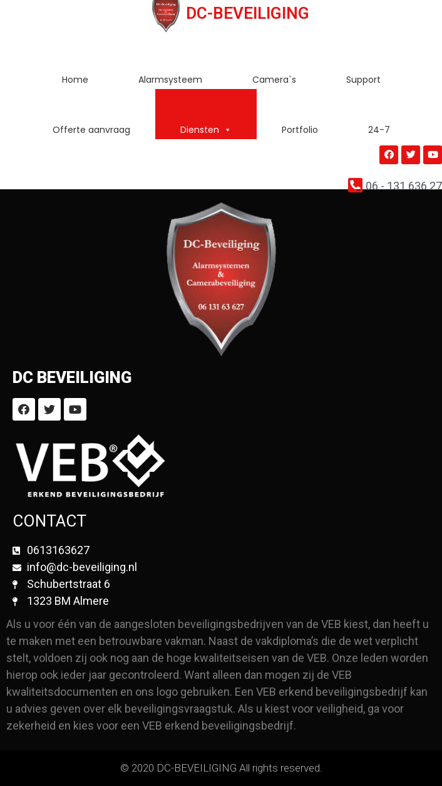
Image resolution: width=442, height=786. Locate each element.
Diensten (206, 129)
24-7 (379, 129)
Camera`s (274, 79)
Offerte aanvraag (91, 129)
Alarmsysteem (170, 79)
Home (75, 79)
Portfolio (300, 129)
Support (363, 79)
